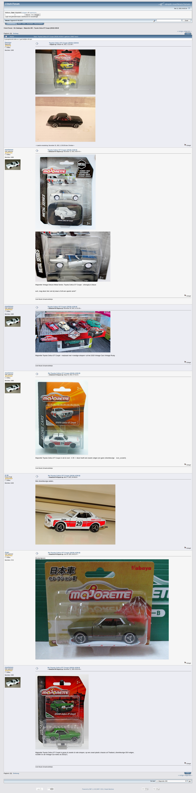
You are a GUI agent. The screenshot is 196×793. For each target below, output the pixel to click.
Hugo (7, 552)
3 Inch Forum (8, 28)
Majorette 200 (28, 28)
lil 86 (6, 475)
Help (19, 23)
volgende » (188, 31)
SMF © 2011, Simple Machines (105, 789)
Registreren (38, 23)
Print (188, 33)
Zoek (24, 23)
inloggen (24, 12)
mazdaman (9, 150)
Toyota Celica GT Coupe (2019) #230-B (46, 28)
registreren (32, 12)
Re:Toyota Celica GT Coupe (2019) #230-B (64, 373)
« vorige (180, 31)
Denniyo (8, 42)
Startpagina (12, 23)
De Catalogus (18, 28)
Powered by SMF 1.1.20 (89, 789)
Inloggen (30, 23)
